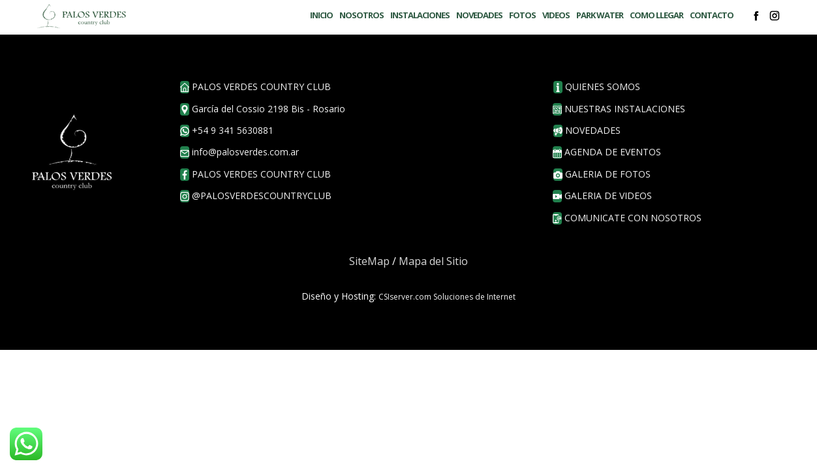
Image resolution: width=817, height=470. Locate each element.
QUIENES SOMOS (596, 86)
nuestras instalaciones (619, 109)
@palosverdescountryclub (255, 195)
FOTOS (522, 15)
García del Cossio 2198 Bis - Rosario (262, 109)
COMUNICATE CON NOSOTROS (627, 218)
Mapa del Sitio (433, 261)
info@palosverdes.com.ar (239, 152)
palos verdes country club (255, 174)
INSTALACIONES (420, 15)
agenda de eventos (607, 152)
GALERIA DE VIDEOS (602, 195)
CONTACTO (711, 15)
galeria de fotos (602, 174)
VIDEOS (556, 15)
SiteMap (369, 261)
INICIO (321, 15)
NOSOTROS (361, 15)
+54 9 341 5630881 (226, 130)
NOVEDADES (479, 15)
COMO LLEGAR (656, 15)
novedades (587, 130)
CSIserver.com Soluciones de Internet (447, 296)
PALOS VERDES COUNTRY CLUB (255, 86)
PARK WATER (599, 15)
